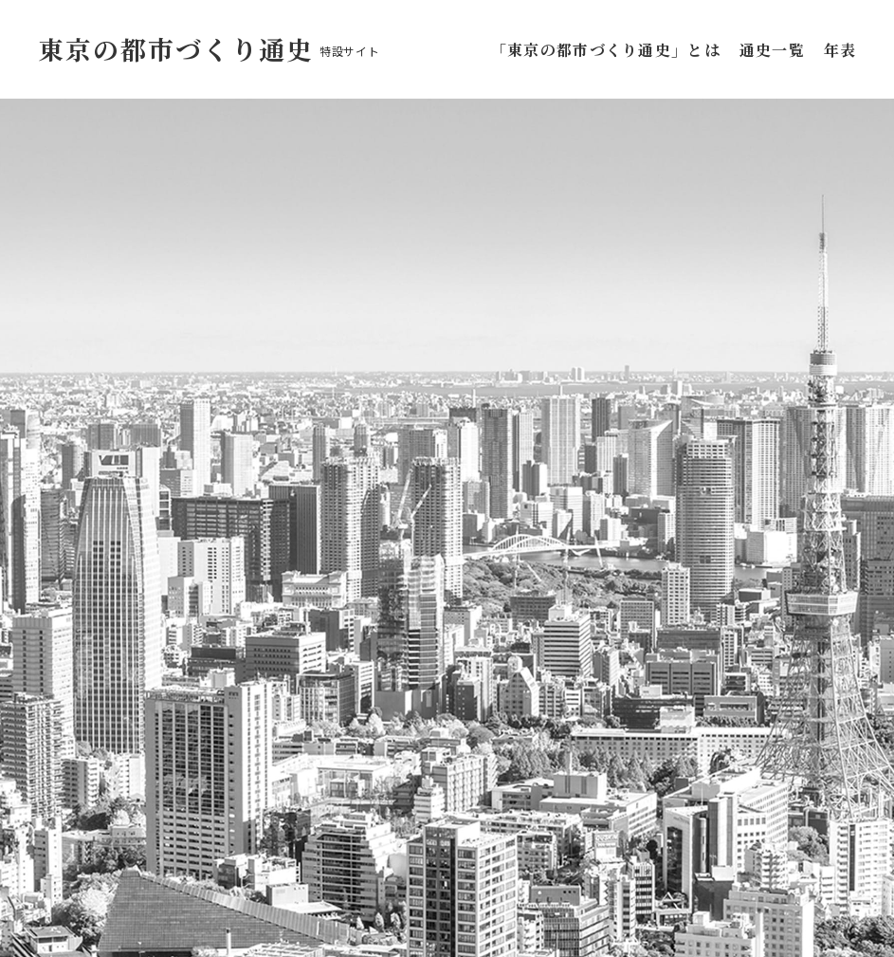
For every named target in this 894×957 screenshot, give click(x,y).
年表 (840, 50)
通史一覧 (772, 50)
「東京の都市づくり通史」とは (610, 50)
